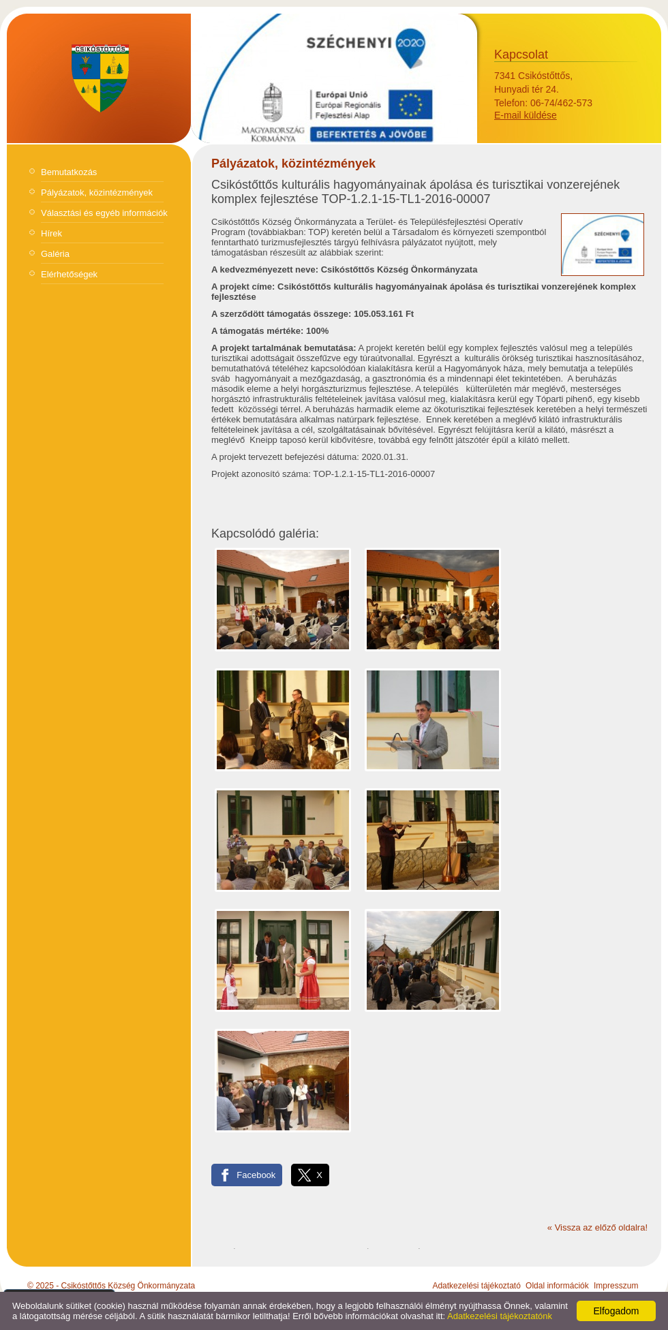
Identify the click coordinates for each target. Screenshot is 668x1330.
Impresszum (616, 1285)
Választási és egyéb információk (104, 213)
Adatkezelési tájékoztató (476, 1285)
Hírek (51, 233)
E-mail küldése (525, 115)
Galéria (55, 254)
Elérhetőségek (69, 274)
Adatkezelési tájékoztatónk (499, 1316)
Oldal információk (557, 1285)
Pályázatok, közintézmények (97, 192)
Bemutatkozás (69, 172)
